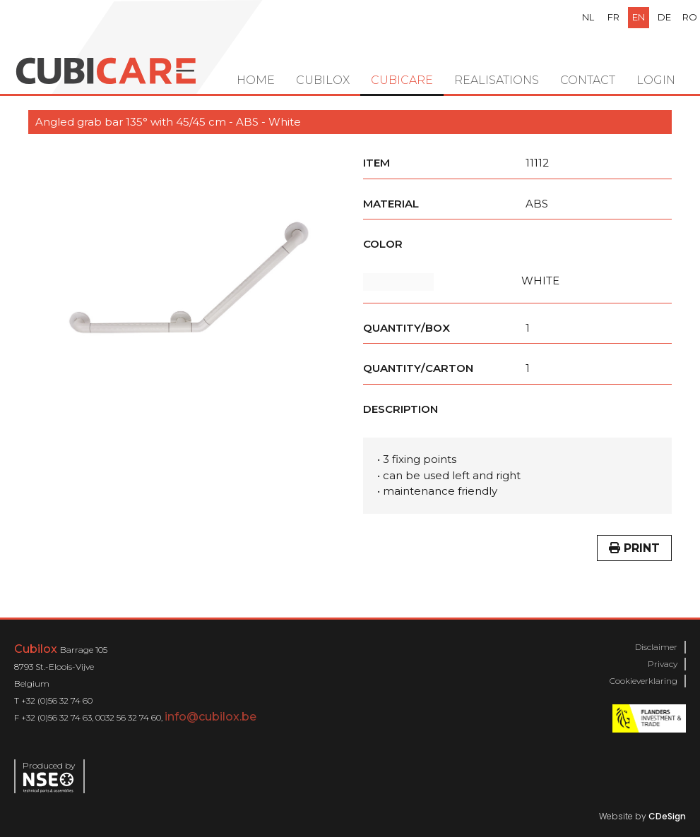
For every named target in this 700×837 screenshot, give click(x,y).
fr (613, 17)
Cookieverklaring (643, 680)
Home (256, 80)
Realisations (496, 80)
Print (634, 548)
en (638, 17)
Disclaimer (656, 647)
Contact (587, 80)
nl (588, 17)
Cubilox (323, 80)
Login (655, 80)
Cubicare (402, 80)
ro (689, 17)
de (664, 17)
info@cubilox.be (210, 716)
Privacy (662, 663)
